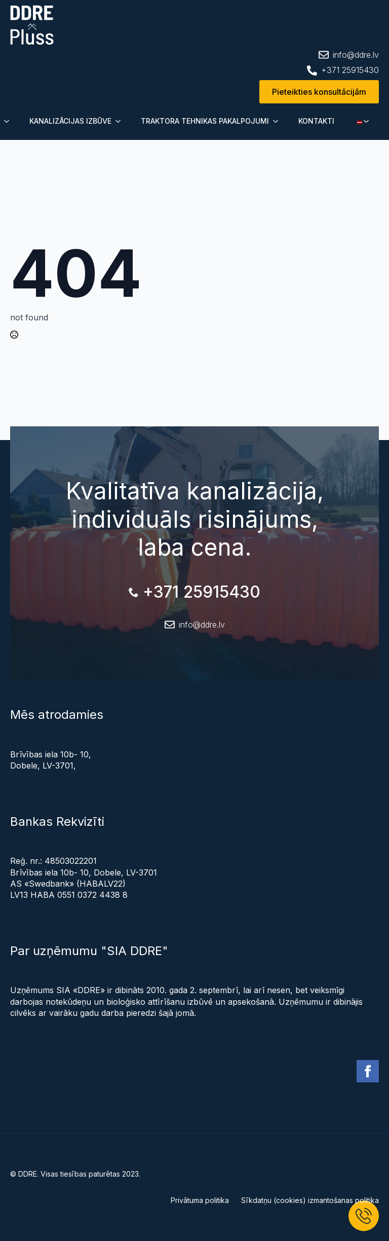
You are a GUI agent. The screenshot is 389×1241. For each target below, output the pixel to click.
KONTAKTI (316, 121)
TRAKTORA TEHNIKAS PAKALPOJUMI (205, 121)
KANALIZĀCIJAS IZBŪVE (70, 121)
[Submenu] (9, 121)
